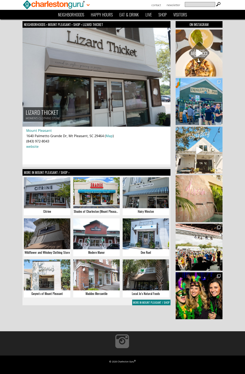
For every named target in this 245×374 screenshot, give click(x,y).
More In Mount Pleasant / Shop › (46, 172)
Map (109, 136)
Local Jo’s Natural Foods (146, 293)
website (32, 146)
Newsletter (173, 5)
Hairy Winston (146, 211)
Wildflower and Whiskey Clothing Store (47, 252)
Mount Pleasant (60, 24)
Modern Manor (96, 252)
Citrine (47, 211)
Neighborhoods (71, 14)
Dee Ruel (146, 252)
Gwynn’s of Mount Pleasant (47, 293)
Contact (156, 5)
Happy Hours (102, 14)
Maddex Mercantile (97, 293)
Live (148, 14)
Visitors (180, 14)
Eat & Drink (129, 14)
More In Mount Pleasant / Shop (151, 302)
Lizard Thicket (93, 24)
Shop (162, 14)
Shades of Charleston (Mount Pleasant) (97, 211)
